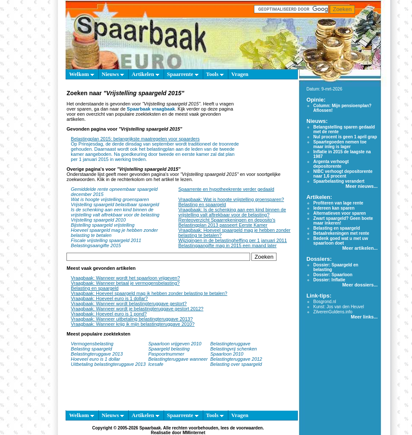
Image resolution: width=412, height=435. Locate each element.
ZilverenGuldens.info (332, 311)
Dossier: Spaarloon (332, 274)
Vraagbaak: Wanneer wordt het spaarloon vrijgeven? (125, 277)
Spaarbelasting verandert (338, 181)
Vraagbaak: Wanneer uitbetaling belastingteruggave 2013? (132, 318)
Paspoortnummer (166, 353)
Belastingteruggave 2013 (97, 353)
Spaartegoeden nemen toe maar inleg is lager (339, 144)
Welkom (81, 74)
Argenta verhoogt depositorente (331, 164)
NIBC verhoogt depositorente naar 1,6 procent (342, 173)
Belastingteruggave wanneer (177, 359)
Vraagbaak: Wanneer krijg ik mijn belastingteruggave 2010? (132, 324)
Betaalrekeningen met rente (341, 233)
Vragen (239, 74)
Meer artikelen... (359, 248)
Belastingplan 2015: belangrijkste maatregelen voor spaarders (135, 138)
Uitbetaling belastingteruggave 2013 (108, 364)
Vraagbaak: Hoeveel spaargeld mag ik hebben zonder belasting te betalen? (149, 293)
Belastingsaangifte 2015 (96, 245)
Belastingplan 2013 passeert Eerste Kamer (223, 225)
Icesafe (155, 364)
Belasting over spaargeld (236, 364)
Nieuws (113, 74)
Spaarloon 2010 (227, 353)
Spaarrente (183, 74)
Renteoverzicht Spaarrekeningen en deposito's (227, 219)
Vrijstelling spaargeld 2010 (98, 219)
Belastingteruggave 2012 (236, 359)
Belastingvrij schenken (233, 348)
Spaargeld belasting (169, 348)
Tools (215, 74)
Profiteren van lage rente (338, 203)
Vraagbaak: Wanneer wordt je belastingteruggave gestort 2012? (137, 308)
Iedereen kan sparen (333, 208)
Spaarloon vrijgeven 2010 (175, 343)
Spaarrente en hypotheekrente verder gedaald (226, 189)
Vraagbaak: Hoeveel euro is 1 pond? (109, 313)
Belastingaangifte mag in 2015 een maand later (228, 245)
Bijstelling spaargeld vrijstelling (102, 225)
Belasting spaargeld (91, 348)
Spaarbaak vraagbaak (151, 108)
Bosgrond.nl (324, 301)
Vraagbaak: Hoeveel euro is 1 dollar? (109, 298)
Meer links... (364, 316)
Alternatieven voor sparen (339, 213)
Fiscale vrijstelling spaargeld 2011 (106, 240)
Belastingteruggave (230, 343)
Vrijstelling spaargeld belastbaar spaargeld (115, 204)
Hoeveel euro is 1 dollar (95, 359)
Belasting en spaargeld (202, 204)
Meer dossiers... (359, 284)
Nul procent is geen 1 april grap (345, 136)
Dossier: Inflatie (329, 279)
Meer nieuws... (361, 186)
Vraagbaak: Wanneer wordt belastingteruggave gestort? (129, 303)
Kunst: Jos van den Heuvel (338, 306)
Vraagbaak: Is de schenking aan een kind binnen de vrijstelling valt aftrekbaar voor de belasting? (232, 212)
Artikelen (145, 74)
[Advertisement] (267, 122)
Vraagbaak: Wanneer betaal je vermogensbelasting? (125, 283)
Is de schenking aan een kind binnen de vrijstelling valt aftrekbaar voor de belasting (115, 212)
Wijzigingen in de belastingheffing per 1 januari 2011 (233, 240)
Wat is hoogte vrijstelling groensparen (110, 199)
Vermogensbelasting (92, 343)
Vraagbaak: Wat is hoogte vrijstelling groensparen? (231, 199)
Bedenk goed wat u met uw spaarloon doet (340, 240)
